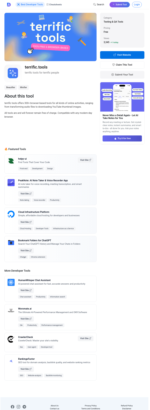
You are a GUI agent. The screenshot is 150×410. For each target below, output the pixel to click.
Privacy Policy (91, 406)
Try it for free (122, 138)
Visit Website (122, 54)
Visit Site (85, 160)
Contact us (54, 408)
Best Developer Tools (30, 4)
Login (137, 4)
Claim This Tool (122, 64)
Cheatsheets (54, 4)
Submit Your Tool (122, 74)
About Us (54, 406)
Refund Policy (127, 406)
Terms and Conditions (90, 408)
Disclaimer (126, 408)
